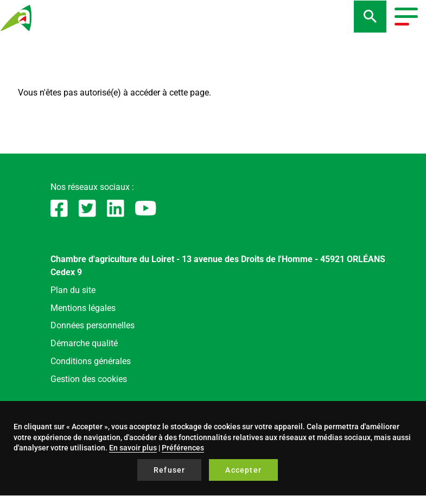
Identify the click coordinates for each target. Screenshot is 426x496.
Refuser (169, 470)
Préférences (183, 447)
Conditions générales (90, 361)
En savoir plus (133, 447)
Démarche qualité (84, 343)
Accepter (243, 470)
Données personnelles (92, 325)
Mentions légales (83, 308)
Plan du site (73, 290)
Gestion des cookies (88, 379)
